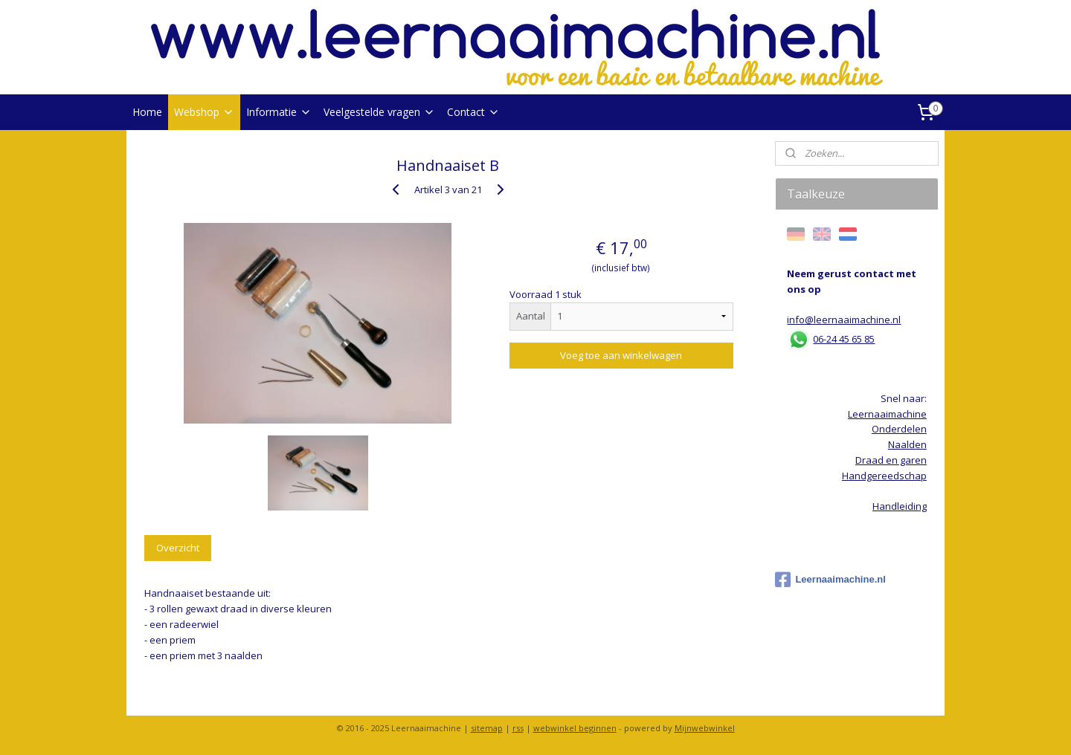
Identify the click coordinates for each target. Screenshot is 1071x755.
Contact (473, 112)
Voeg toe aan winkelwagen (621, 355)
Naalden (907, 444)
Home (147, 112)
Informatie (279, 112)
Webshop (204, 112)
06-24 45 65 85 (844, 339)
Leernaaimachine (887, 414)
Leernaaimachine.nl (830, 580)
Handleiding (899, 506)
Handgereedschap (884, 475)
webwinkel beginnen (575, 727)
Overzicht (177, 547)
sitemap (487, 727)
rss (518, 727)
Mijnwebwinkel (705, 727)
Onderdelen (899, 428)
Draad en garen (891, 460)
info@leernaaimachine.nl (844, 319)
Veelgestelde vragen (379, 112)
